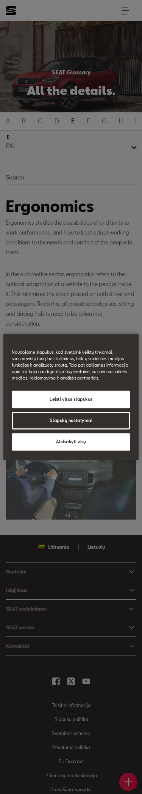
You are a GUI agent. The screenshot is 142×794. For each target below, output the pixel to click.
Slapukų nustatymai (71, 420)
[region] (70, 397)
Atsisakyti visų (71, 442)
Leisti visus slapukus (71, 399)
